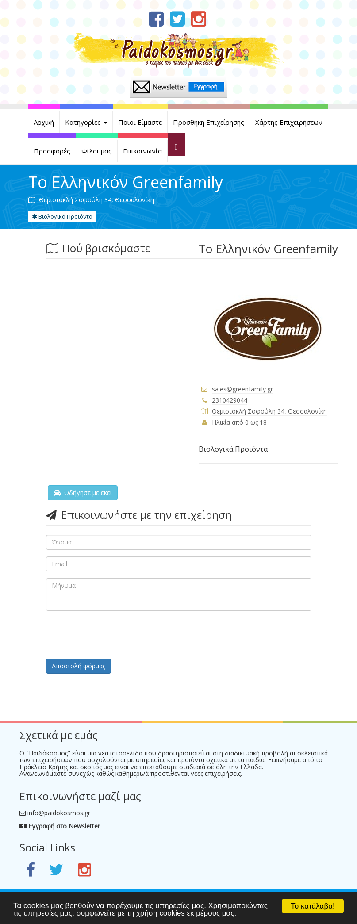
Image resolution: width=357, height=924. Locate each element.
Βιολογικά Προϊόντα (62, 216)
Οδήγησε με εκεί (83, 492)
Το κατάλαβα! (313, 906)
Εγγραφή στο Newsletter (59, 826)
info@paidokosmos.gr (58, 813)
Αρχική (44, 122)
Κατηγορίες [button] (86, 122)
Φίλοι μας (96, 150)
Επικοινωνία (142, 150)
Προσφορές (52, 150)
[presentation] (113, 634)
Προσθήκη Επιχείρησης (208, 122)
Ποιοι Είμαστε (140, 122)
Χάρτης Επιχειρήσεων (288, 122)
